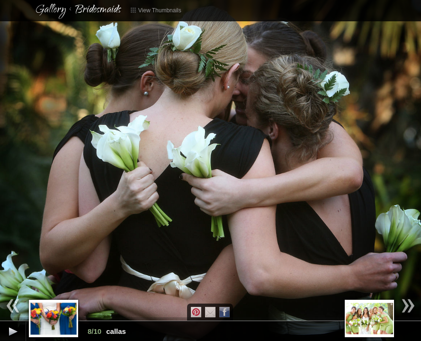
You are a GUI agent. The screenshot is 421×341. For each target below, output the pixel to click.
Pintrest (196, 312)
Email (210, 312)
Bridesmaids (98, 10)
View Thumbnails (155, 10)
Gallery (51, 10)
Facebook (224, 312)
